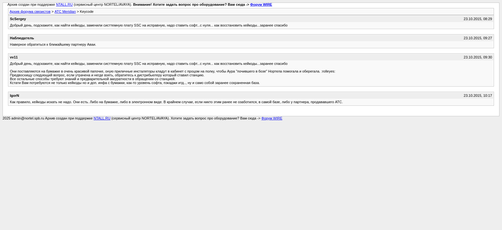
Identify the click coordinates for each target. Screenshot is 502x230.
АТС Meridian (65, 11)
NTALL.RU (64, 4)
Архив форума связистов (30, 11)
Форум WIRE (261, 4)
